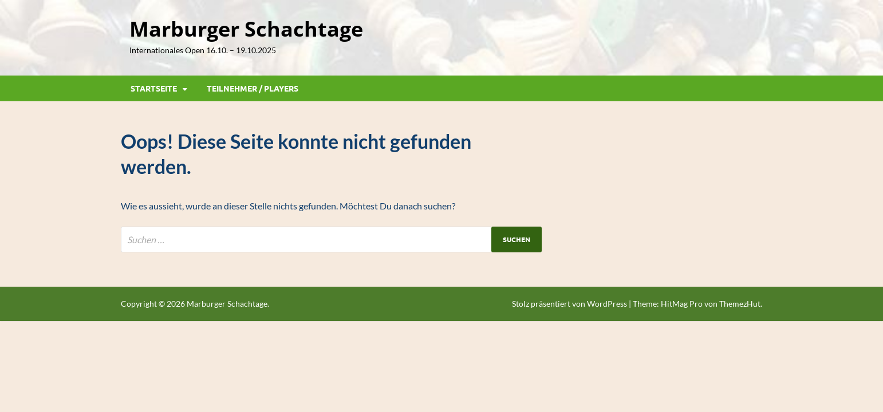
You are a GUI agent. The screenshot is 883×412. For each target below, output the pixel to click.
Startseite (154, 88)
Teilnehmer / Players (252, 88)
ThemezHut (739, 303)
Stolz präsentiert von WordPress (569, 303)
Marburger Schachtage (246, 29)
